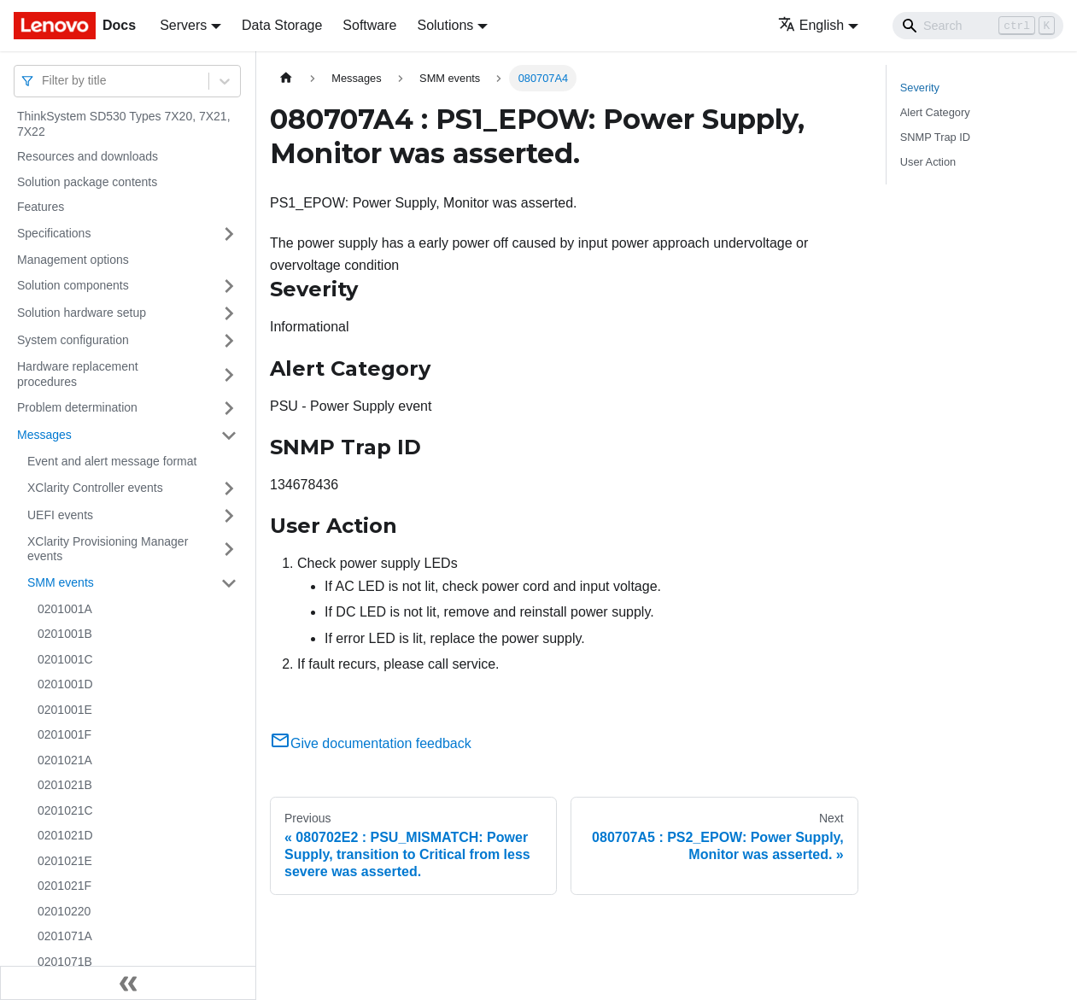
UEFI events (60, 515)
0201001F (64, 734)
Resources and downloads (87, 156)
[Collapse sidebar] (128, 983)
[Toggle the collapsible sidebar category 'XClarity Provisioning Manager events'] (229, 549)
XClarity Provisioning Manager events (107, 549)
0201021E (65, 861)
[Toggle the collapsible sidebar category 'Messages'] (229, 435)
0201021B (65, 785)
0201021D (65, 835)
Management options (73, 259)
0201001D (65, 684)
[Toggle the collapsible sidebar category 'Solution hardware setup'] (229, 313)
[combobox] (43, 81)
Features (40, 206)
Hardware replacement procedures (77, 374)
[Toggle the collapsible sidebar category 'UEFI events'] (229, 515)
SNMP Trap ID (935, 137)
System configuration (73, 340)
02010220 (64, 911)
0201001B (65, 633)
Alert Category (935, 112)
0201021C (65, 810)
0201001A (65, 609)
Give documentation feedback (370, 743)
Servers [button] (183, 25)
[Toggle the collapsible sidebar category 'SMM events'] (229, 583)
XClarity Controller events (95, 487)
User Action (928, 161)
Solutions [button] (445, 25)
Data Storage (282, 25)
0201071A (65, 936)
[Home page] (286, 78)
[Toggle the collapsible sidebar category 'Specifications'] (229, 234)
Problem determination (77, 407)
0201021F (64, 885)
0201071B (65, 961)
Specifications (54, 233)
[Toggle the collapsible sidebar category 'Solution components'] (229, 286)
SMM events (60, 582)
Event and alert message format (111, 461)
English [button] (811, 25)
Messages (44, 435)
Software (369, 25)
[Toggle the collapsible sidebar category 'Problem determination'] (229, 408)
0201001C (65, 659)
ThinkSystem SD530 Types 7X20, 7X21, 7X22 (124, 123)
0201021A (65, 760)
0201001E (65, 709)
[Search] (978, 25)
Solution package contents (87, 182)
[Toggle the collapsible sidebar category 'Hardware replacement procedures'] (229, 374)
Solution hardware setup (81, 312)
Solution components (73, 285)
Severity (919, 87)
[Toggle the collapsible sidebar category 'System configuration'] (229, 340)
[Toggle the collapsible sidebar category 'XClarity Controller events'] (229, 488)
